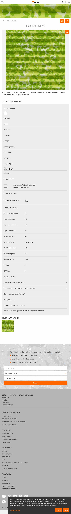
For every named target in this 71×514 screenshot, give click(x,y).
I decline (58, 510)
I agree (66, 510)
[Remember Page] (67, 21)
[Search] (69, 2)
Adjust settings (15, 510)
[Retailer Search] (66, 2)
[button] (67, 32)
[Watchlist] (62, 2)
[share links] (4, 501)
